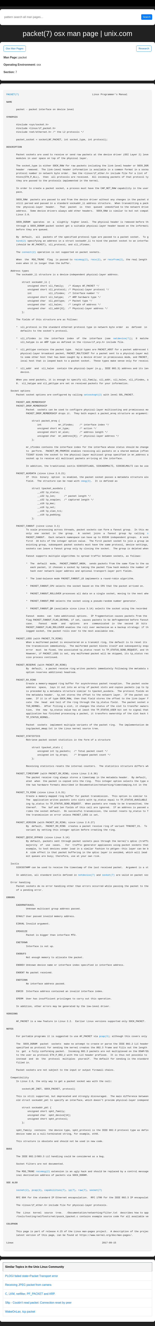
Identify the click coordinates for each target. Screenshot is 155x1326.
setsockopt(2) (93, 394)
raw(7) (82, 1190)
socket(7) (108, 875)
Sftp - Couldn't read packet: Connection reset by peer (38, 1302)
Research (144, 48)
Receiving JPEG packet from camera (28, 1284)
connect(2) (29, 252)
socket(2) (22, 1190)
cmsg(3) (86, 481)
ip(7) (71, 1190)
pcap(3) (104, 1036)
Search (147, 17)
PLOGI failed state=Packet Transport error (31, 1275)
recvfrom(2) (115, 259)
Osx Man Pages (14, 48)
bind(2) (21, 241)
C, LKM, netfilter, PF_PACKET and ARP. (30, 1293)
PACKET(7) (12, 94)
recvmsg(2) (81, 259)
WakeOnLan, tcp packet (20, 1311)
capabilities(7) (54, 1190)
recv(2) (96, 259)
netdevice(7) (121, 338)
